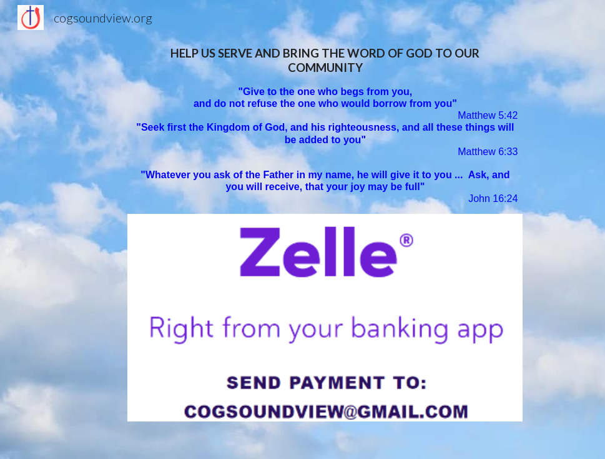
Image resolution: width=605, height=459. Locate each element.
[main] (325, 126)
